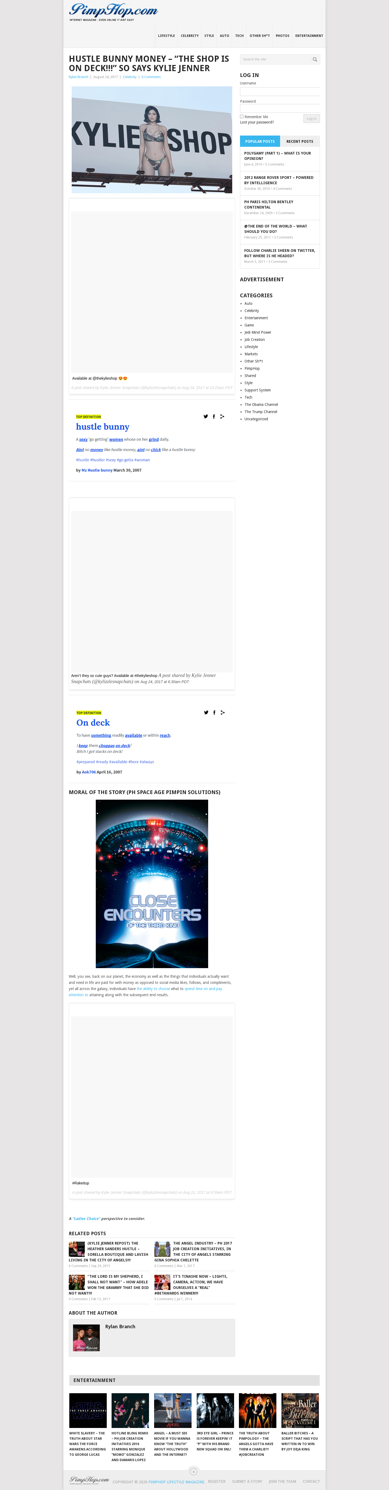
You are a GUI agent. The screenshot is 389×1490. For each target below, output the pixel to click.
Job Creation (255, 339)
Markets (251, 354)
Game (249, 325)
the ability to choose (153, 989)
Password (248, 101)
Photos (282, 36)
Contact (311, 1481)
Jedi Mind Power (258, 332)
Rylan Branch (78, 77)
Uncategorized (256, 419)
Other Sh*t (260, 36)
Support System (258, 390)
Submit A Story (247, 1481)
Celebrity (190, 36)
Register (217, 1481)
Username (248, 83)
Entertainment (309, 36)
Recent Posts (300, 141)
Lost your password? (257, 122)
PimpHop (252, 368)
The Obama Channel (261, 404)
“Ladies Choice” (86, 1218)
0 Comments (151, 77)
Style (209, 36)
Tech (239, 36)
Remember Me (256, 117)
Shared (250, 376)
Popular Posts (260, 141)
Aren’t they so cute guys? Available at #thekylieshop (114, 675)
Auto (224, 36)
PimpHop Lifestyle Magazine (176, 1482)
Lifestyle (166, 36)
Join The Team (282, 1481)
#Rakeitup (80, 1183)
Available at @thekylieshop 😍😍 (99, 378)
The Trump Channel (261, 412)
